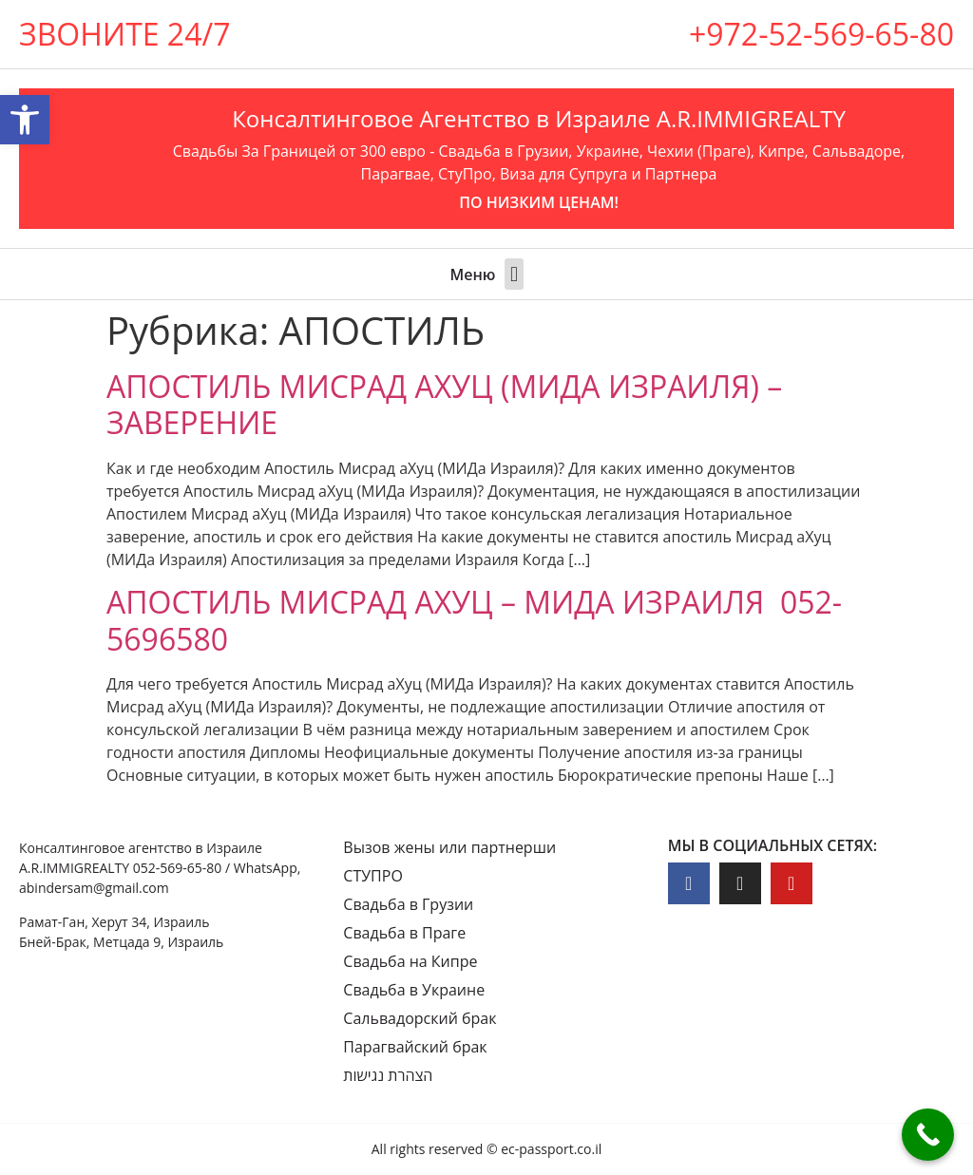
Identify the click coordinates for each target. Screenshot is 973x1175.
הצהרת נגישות (387, 1075)
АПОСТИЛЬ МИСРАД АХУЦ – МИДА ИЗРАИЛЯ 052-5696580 (474, 619)
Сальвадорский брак (419, 1018)
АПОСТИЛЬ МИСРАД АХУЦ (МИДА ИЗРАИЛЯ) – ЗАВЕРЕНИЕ (444, 404)
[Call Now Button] (928, 1135)
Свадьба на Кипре (410, 961)
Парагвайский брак (414, 1046)
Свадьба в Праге (404, 932)
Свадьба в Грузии (408, 904)
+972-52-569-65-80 (821, 33)
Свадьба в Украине (414, 989)
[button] (514, 274)
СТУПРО (373, 875)
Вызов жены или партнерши (449, 847)
